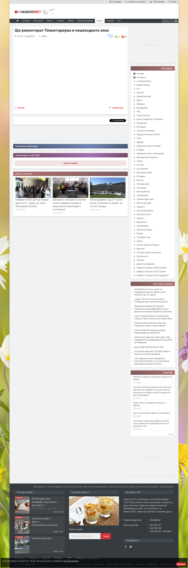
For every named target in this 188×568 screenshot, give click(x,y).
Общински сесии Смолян (148, 134)
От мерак (141, 176)
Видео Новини (143, 84)
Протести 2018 (144, 214)
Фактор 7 (141, 248)
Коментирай (70, 163)
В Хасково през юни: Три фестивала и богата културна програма (152, 352)
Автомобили (143, 225)
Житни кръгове (144, 203)
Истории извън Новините (149, 252)
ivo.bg (171, 434)
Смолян (21, 107)
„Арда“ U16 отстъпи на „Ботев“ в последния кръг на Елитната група (151, 300)
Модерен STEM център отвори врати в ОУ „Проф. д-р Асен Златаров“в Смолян (69, 203)
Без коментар (143, 191)
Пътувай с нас (143, 237)
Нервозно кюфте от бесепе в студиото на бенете (152, 378)
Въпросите (142, 222)
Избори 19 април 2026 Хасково (152, 267)
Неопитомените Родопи (148, 244)
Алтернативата (144, 81)
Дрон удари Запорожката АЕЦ (148, 347)
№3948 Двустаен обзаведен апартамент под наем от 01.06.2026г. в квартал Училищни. (44, 525)
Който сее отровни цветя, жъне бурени (151, 413)
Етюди (140, 233)
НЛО (139, 138)
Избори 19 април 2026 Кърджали (153, 275)
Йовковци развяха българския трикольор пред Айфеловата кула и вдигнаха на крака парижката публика (153, 309)
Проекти (141, 206)
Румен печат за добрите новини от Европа (149, 404)
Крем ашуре (75, 529)
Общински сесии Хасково (149, 145)
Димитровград (144, 96)
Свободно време (85, 20)
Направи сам (143, 183)
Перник (140, 218)
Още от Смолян (23, 174)
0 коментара (117, 107)
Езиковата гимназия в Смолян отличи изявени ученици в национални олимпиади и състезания (107, 204)
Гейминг (141, 260)
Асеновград (142, 195)
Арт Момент (142, 168)
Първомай (142, 123)
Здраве (140, 142)
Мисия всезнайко (145, 210)
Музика (140, 73)
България (141, 126)
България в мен (144, 172)
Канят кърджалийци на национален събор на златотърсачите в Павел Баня (153, 317)
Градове (110, 20)
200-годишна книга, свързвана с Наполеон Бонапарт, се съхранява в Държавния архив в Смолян (151, 361)
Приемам (181, 564)
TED (138, 111)
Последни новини (163, 284)
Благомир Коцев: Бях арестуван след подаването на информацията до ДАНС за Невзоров (153, 340)
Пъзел (140, 161)
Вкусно (140, 180)
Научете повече (70, 561)
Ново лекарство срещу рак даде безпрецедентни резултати (149, 331)
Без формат (142, 107)
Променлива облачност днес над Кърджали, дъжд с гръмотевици (150, 324)
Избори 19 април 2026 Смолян (151, 271)
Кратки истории (144, 229)
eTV (138, 88)
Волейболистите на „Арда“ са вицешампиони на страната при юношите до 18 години (149, 292)
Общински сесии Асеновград (150, 153)
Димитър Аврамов (146, 263)
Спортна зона (143, 115)
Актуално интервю (146, 130)
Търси (106, 536)
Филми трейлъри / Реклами (150, 119)
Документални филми (147, 157)
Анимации (141, 187)
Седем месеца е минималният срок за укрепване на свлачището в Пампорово (31, 203)
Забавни (141, 104)
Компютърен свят (145, 199)
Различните (142, 256)
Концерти (141, 77)
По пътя (140, 164)
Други (139, 100)
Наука (139, 241)
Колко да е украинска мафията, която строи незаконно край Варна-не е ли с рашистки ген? (151, 423)
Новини (60, 20)
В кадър (140, 149)
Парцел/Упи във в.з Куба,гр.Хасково (42, 500)
